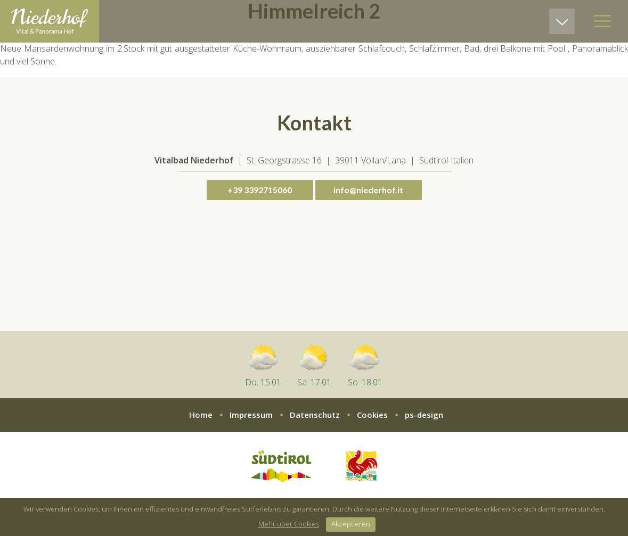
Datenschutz (315, 414)
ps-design (424, 414)
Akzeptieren (350, 524)
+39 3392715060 (259, 190)
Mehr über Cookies (288, 524)
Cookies (372, 414)
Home (201, 414)
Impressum (251, 414)
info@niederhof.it (368, 190)
